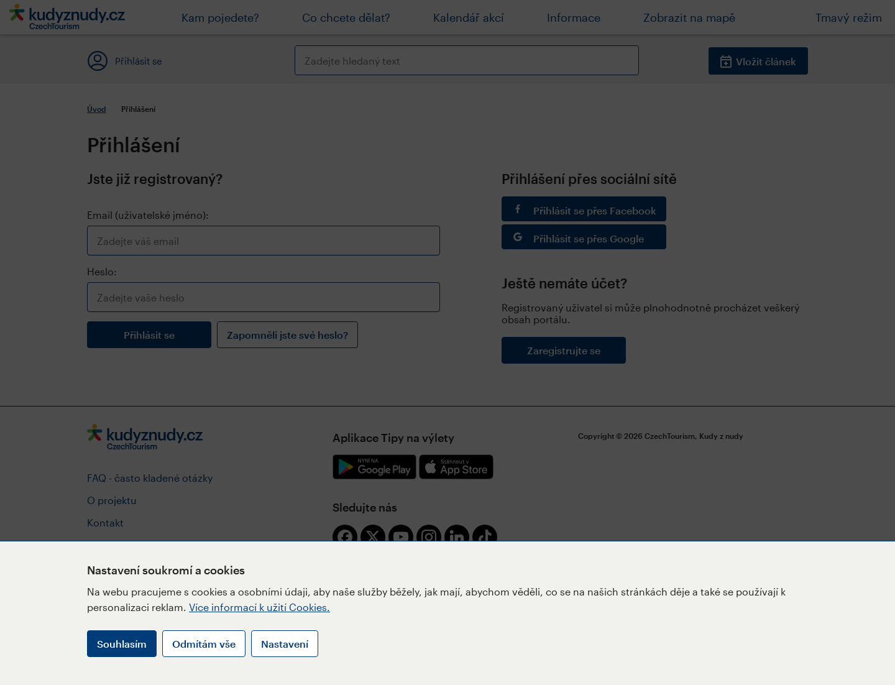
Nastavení (284, 644)
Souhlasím (122, 644)
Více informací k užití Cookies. (259, 607)
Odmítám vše (204, 644)
